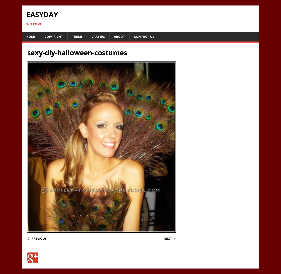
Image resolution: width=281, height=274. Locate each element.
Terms (77, 36)
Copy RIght (54, 36)
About (119, 36)
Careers (98, 36)
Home (31, 36)
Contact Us (144, 36)
